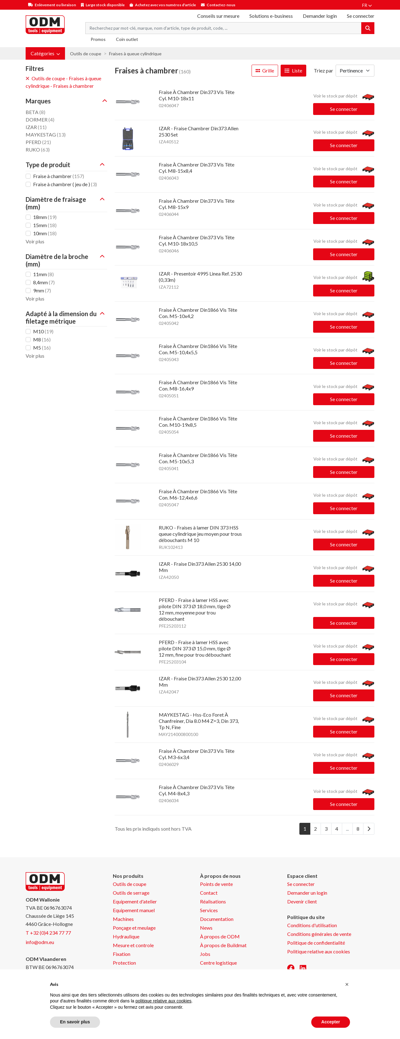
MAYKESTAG (46, 134)
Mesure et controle (133, 945)
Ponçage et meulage (134, 928)
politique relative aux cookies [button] (163, 1000)
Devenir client (302, 901)
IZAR (36, 127)
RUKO (38, 149)
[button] (45, 53)
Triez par (323, 70)
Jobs (205, 954)
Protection (124, 963)
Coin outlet (127, 39)
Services (209, 910)
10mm (45, 233)
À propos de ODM (220, 936)
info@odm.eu (40, 942)
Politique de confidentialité (316, 943)
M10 (43, 331)
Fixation (121, 954)
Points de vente (216, 884)
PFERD (38, 142)
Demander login (320, 16)
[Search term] (223, 28)
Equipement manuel (134, 910)
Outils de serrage (131, 893)
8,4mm (44, 282)
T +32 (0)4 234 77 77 (48, 933)
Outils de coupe (85, 53)
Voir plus (35, 241)
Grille (265, 70)
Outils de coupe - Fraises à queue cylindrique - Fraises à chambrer (63, 82)
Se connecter (344, 109)
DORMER (40, 119)
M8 (42, 339)
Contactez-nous (221, 4)
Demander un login (307, 893)
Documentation (216, 919)
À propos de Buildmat (223, 945)
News (206, 928)
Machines (123, 919)
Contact (209, 893)
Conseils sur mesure (218, 16)
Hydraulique (126, 936)
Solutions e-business (271, 16)
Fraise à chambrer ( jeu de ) (65, 184)
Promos (98, 39)
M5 (42, 347)
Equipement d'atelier (135, 901)
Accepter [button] (330, 1021)
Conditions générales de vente (319, 934)
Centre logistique (218, 963)
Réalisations (213, 901)
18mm (45, 217)
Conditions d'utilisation (312, 925)
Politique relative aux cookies (318, 951)
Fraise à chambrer (58, 176)
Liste (293, 70)
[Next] (368, 829)
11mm (43, 274)
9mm (42, 290)
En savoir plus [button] (75, 1021)
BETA (35, 112)
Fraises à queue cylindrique (135, 53)
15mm (45, 225)
